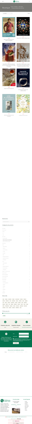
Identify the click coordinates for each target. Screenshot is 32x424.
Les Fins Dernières (5, 249)
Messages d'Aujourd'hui (6, 266)
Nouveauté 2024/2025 (5, 274)
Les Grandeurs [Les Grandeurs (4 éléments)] (12, 302)
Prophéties (3, 292)
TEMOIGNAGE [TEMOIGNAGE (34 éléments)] (17, 307)
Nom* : (14, 333)
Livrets (3, 261)
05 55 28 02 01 (24, 327)
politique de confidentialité (27, 339)
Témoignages (4, 259)
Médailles (4, 286)
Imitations (4, 248)
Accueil (12, 6)
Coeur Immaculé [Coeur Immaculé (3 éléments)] (17, 299)
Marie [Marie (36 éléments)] (22, 302)
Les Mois (4, 251)
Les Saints (4, 253)
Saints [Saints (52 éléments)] (7, 307)
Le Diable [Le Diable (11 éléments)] (9, 302)
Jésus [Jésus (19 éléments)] (3, 302)
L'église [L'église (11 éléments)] (6, 302)
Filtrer (4, 315)
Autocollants (4, 281)
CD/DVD (3, 231)
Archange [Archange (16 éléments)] (6, 299)
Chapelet (4, 284)
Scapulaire (4, 289)
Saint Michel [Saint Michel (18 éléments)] (4, 307)
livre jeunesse (4, 243)
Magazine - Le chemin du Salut (6, 271)
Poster (3, 287)
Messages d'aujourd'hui (6, 256)
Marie (3, 254)
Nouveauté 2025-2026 (5, 276)
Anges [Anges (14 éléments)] (3, 299)
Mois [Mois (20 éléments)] (9, 304)
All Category (3, 228)
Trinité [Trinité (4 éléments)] (20, 307)
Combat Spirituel (5, 246)
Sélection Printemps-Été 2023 (6, 241)
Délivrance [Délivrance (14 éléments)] (25, 299)
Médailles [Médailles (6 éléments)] (12, 304)
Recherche (29, 222)
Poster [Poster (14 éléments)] (24, 304)
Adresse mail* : (15, 336)
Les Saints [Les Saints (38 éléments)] (16, 302)
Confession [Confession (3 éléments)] (21, 299)
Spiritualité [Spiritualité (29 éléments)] (13, 307)
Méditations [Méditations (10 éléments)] (15, 304)
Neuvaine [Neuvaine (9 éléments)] (19, 304)
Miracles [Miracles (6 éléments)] (7, 304)
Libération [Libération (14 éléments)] (19, 302)
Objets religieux (4, 279)
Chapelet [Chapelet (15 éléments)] (13, 299)
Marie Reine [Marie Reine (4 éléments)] (25, 302)
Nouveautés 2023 (5, 238)
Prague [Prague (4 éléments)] (27, 304)
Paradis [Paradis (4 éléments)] (22, 304)
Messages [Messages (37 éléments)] (4, 304)
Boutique (16, 6)
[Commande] (7, 13)
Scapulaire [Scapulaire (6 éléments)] (10, 307)
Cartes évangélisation (5, 282)
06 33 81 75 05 (29, 327)
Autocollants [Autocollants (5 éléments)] (9, 299)
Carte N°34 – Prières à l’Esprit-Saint (23, 38)
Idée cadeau (21, 6)
